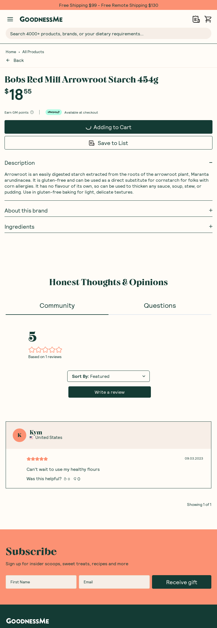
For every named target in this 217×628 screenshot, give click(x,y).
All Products (33, 52)
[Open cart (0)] (207, 19)
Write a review (110, 384)
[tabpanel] (108, 404)
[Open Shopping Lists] (196, 19)
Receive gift (181, 574)
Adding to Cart (97, 120)
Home (11, 52)
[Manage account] (10, 19)
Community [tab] (57, 298)
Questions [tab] (160, 298)
